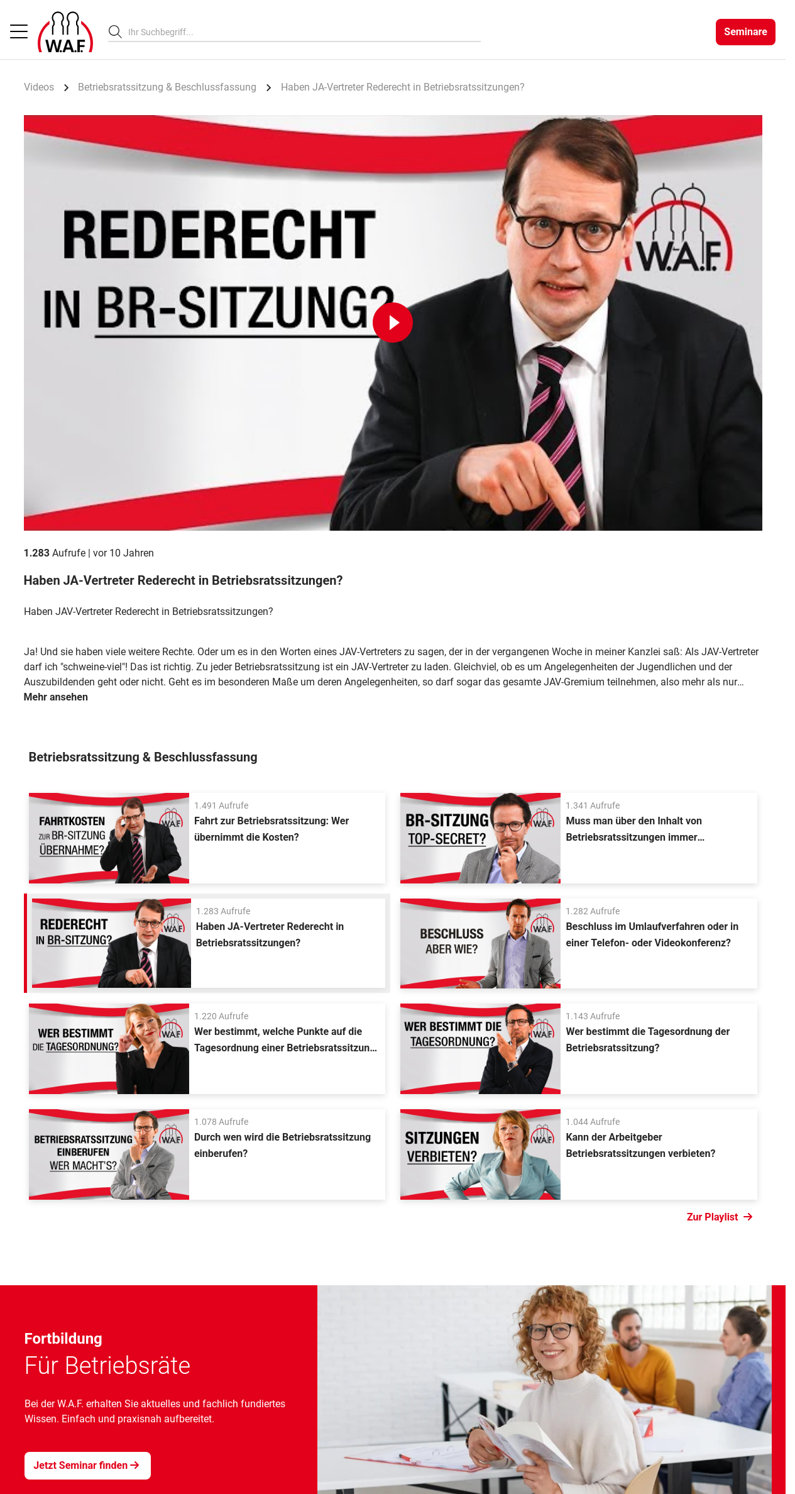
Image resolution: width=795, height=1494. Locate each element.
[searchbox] (299, 32)
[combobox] (304, 32)
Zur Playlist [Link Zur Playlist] (719, 1217)
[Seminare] (746, 32)
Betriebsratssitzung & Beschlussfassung (167, 87)
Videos (39, 87)
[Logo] (65, 32)
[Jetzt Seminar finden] (88, 1466)
